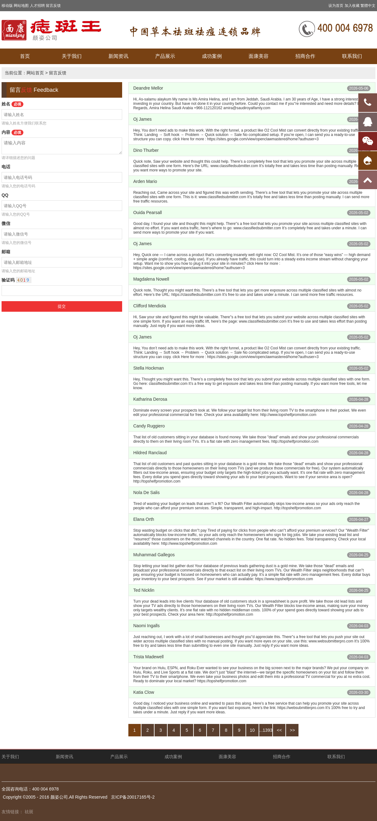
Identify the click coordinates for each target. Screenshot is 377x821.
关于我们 (72, 56)
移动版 (7, 5)
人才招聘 (37, 5)
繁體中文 (367, 5)
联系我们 (352, 56)
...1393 (266, 730)
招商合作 (305, 56)
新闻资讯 (118, 56)
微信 (6, 223)
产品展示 (165, 56)
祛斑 (29, 811)
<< (279, 730)
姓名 (12, 103)
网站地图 (21, 5)
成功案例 (212, 56)
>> (292, 730)
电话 (6, 166)
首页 (25, 56)
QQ (5, 195)
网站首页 (35, 72)
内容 (12, 132)
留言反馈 (53, 5)
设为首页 (335, 5)
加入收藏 (352, 5)
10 (252, 730)
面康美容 (259, 56)
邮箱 (6, 251)
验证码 (8, 280)
